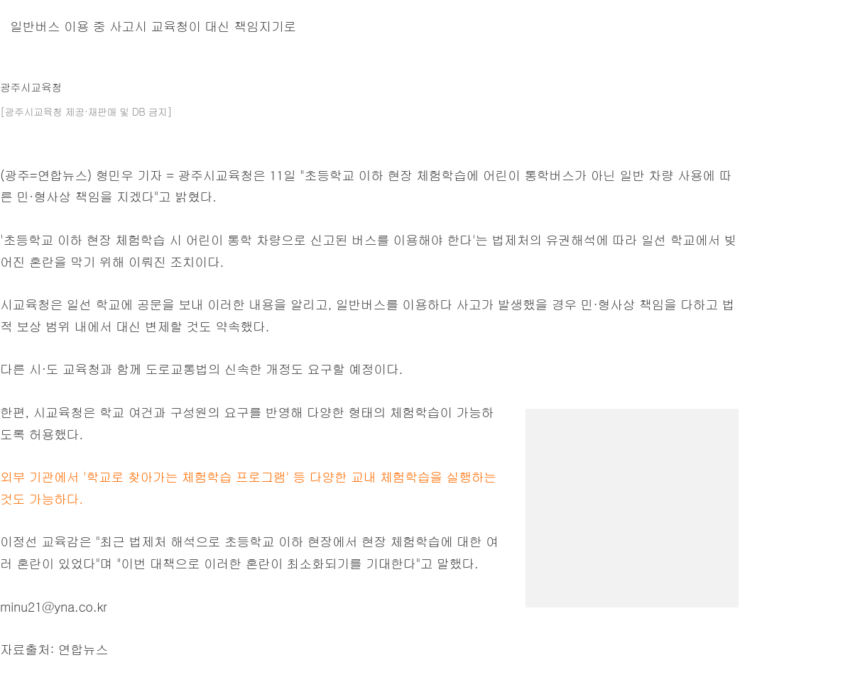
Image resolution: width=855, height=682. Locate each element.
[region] (632, 497)
